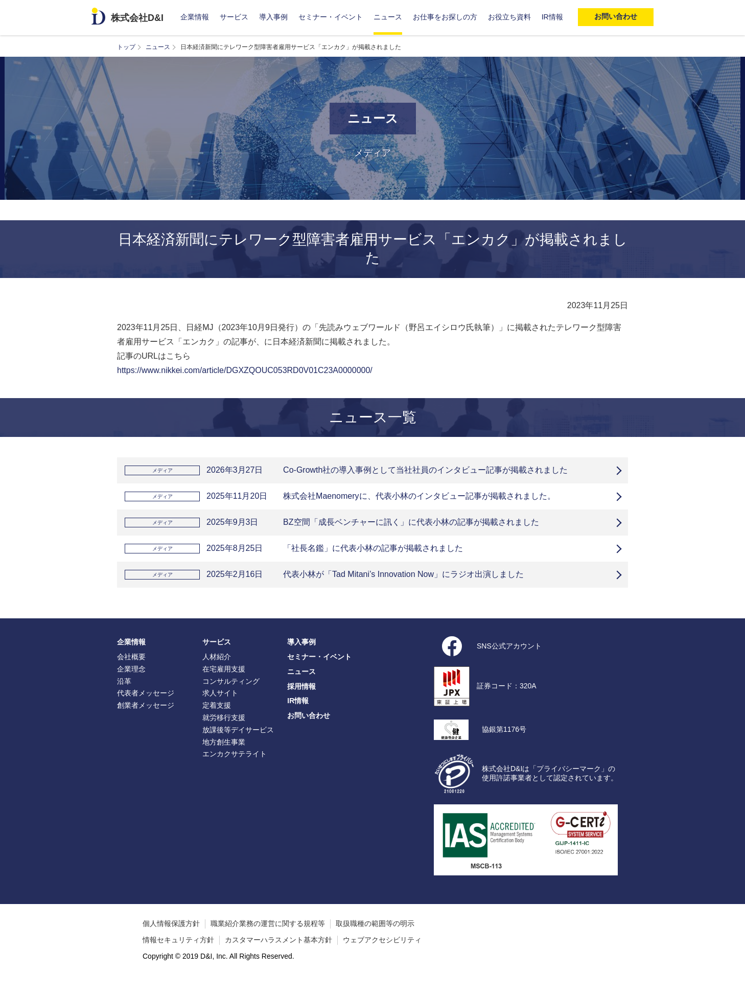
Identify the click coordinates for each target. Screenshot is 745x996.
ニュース (388, 17)
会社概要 (131, 672)
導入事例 (273, 17)
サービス (234, 17)
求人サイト (220, 708)
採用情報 (301, 702)
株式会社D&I (137, 18)
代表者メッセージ (145, 708)
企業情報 (194, 17)
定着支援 (216, 720)
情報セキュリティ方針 (178, 955)
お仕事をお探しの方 (445, 17)
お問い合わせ (308, 731)
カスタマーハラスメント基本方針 (278, 955)
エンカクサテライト (234, 769)
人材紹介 (216, 672)
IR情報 (552, 17)
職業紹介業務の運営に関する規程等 (268, 939)
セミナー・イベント (330, 17)
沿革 (124, 696)
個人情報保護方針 (171, 939)
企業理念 (131, 684)
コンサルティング (231, 696)
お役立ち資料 (509, 17)
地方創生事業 (223, 757)
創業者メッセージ (145, 720)
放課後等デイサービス (238, 745)
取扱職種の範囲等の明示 (375, 939)
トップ (126, 47)
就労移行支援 (223, 733)
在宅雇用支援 (223, 684)
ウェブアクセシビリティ (382, 955)
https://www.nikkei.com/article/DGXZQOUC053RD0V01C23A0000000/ (244, 370)
